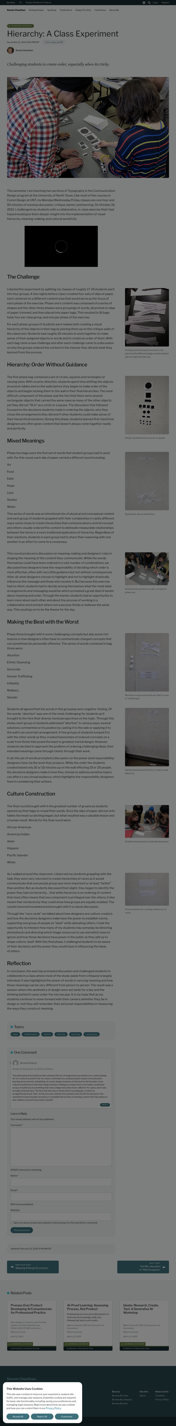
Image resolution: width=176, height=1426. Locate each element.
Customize (66, 1416)
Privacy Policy (53, 1408)
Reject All (42, 1416)
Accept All (18, 1416)
